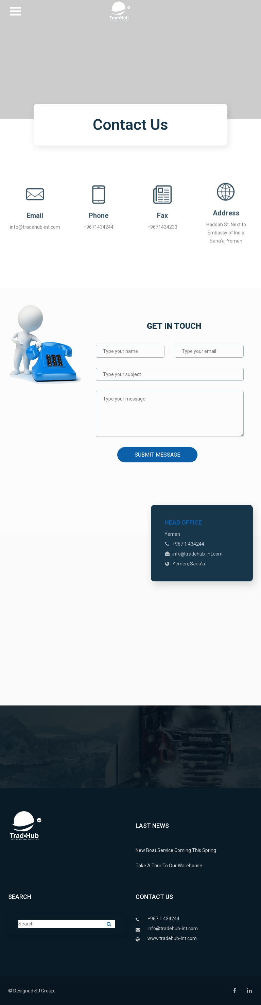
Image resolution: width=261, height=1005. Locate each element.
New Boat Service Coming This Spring (176, 850)
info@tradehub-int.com (172, 928)
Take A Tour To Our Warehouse (169, 865)
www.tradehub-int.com (172, 938)
